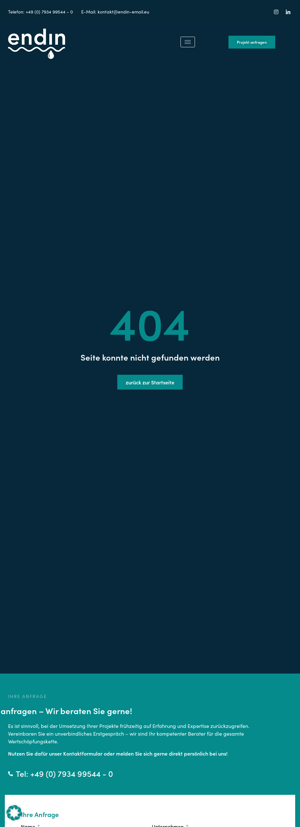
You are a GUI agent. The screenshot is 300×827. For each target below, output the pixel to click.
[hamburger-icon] (187, 42)
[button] (14, 813)
